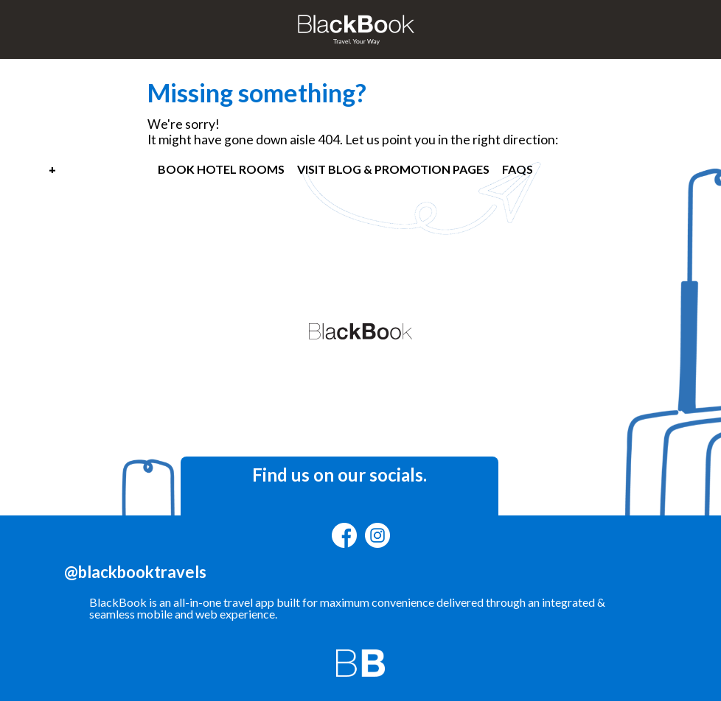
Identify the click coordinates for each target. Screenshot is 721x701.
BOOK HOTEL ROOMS (221, 169)
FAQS (517, 169)
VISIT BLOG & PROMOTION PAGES (393, 169)
